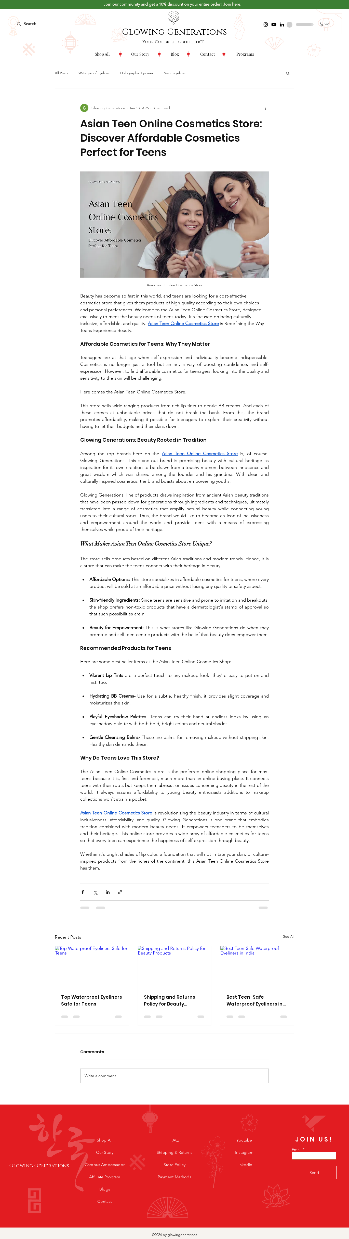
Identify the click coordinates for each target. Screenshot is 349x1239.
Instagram (244, 1152)
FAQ (174, 1140)
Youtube (244, 1140)
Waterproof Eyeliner (94, 73)
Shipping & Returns (174, 1152)
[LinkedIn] (282, 24)
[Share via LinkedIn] (107, 892)
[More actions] (266, 108)
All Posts (61, 73)
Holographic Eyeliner (136, 73)
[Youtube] (274, 24)
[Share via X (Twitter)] (95, 892)
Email (297, 1150)
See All (288, 936)
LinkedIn (244, 1164)
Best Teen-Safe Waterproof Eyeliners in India (254, 1000)
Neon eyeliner (175, 73)
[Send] (314, 1172)
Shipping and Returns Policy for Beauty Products (169, 1000)
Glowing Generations (174, 32)
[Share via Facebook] (82, 892)
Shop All (105, 1140)
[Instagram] (266, 24)
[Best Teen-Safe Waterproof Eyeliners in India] (257, 966)
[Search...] (41, 24)
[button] (245, 54)
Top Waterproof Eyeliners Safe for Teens (91, 1000)
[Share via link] (120, 892)
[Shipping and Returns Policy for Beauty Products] (174, 966)
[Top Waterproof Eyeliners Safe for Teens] (92, 966)
